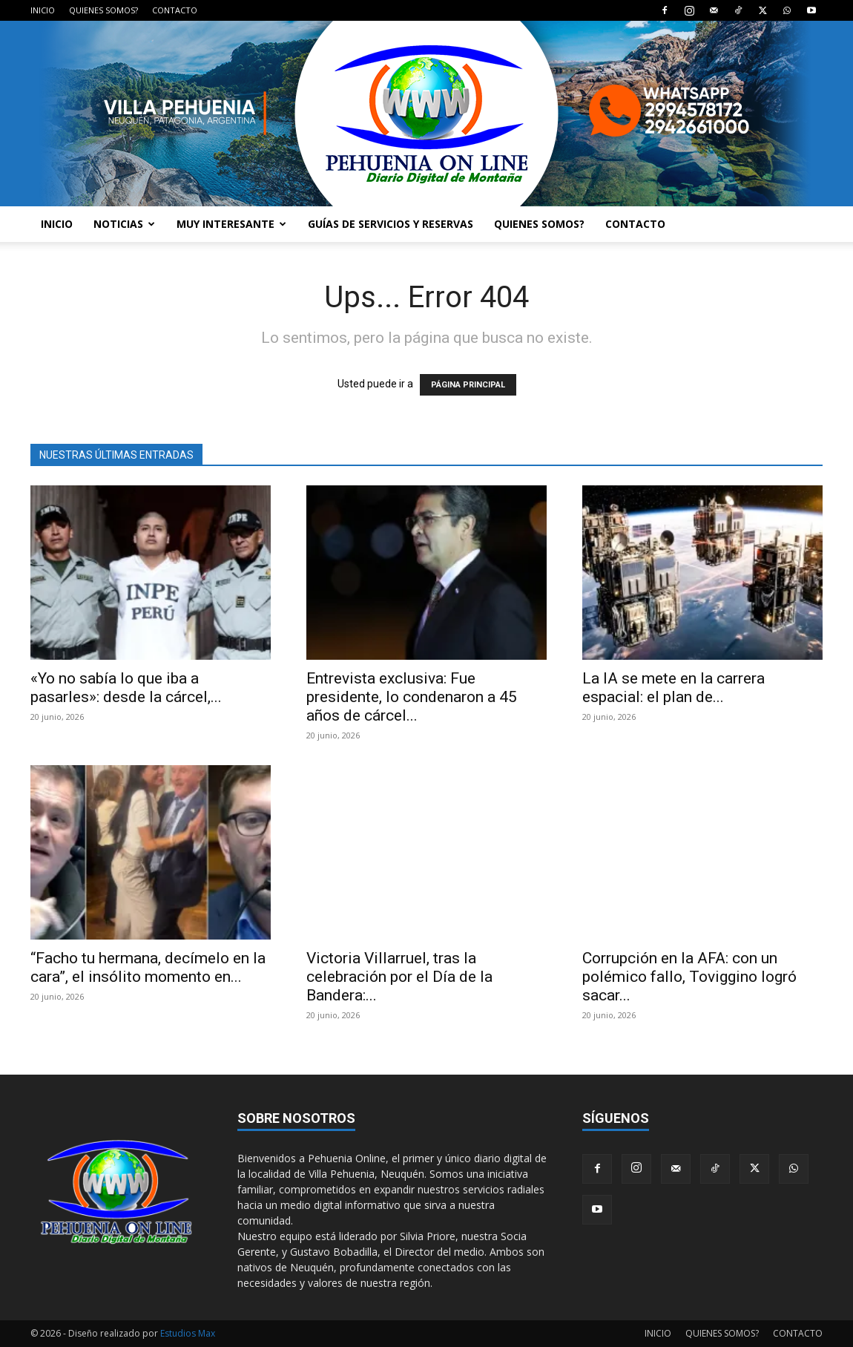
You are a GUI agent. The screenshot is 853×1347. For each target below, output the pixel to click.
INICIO (42, 10)
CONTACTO (174, 10)
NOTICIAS (124, 224)
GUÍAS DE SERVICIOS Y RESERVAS (390, 224)
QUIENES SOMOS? (103, 10)
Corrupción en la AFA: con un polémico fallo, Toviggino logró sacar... (689, 976)
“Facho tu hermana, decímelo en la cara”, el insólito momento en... (148, 967)
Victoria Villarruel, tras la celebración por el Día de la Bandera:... (399, 976)
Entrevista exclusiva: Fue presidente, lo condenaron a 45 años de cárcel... (411, 696)
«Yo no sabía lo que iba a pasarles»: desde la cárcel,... (126, 687)
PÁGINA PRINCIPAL (468, 385)
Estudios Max (187, 1333)
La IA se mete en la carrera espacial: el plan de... (673, 687)
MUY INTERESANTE (231, 224)
